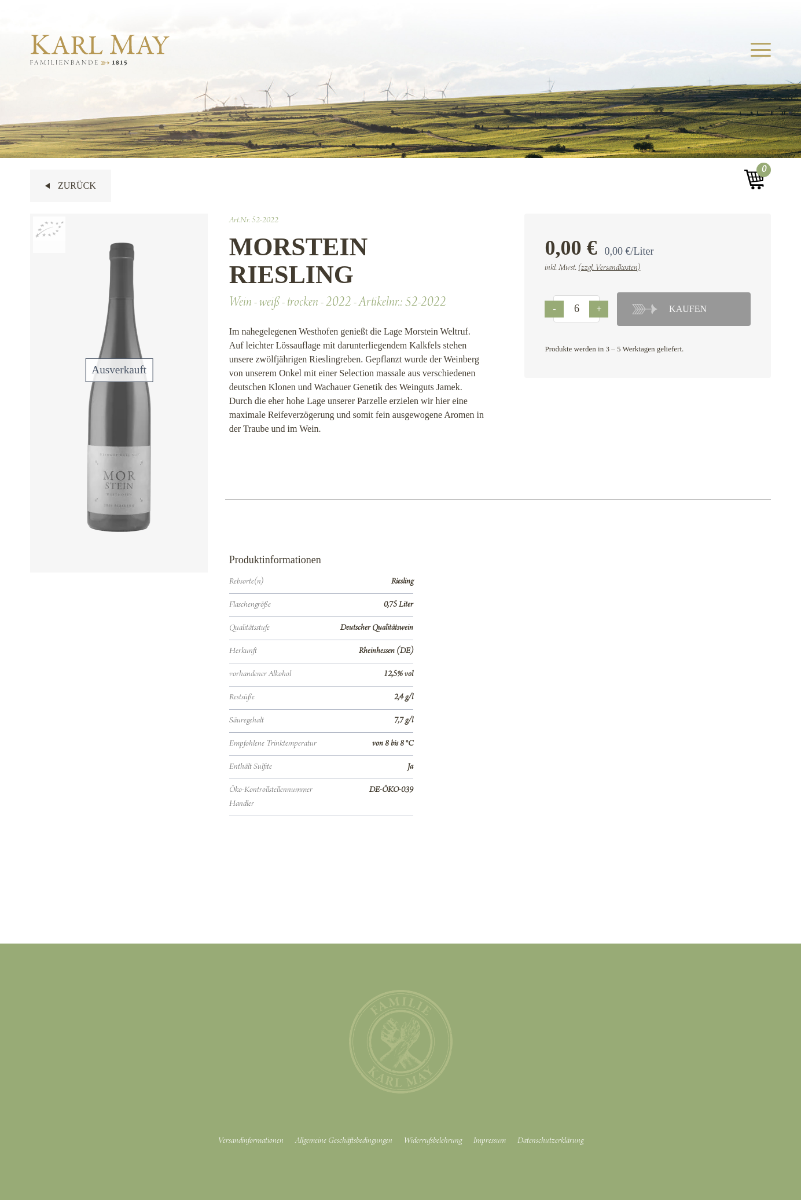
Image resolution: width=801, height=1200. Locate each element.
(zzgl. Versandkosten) (609, 268)
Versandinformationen (251, 1141)
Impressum (489, 1141)
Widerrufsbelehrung (433, 1141)
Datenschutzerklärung (550, 1141)
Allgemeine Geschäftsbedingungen (343, 1141)
